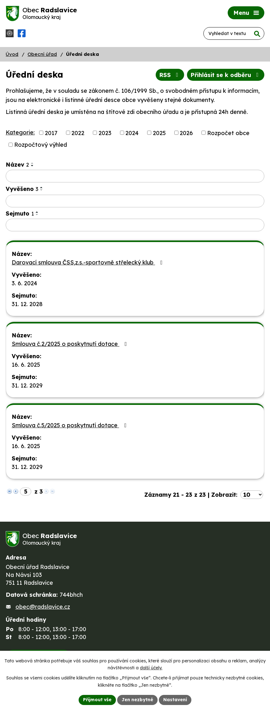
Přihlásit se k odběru (225, 75)
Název (17, 164)
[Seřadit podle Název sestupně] (32, 165)
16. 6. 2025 (26, 364)
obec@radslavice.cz (42, 606)
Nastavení (175, 699)
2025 (159, 132)
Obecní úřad (42, 54)
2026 (186, 132)
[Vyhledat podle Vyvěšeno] (135, 201)
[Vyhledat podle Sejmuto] (135, 225)
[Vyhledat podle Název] (135, 176)
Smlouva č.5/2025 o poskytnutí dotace (70, 425)
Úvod (12, 54)
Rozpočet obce (228, 132)
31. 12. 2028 (27, 304)
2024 (132, 132)
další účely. (151, 668)
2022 (77, 132)
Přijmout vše (97, 699)
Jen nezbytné (137, 699)
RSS (170, 75)
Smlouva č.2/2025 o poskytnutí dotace (70, 343)
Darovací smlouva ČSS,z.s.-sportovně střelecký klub (88, 262)
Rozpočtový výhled (40, 144)
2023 (105, 132)
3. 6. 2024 (24, 283)
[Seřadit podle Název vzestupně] (32, 163)
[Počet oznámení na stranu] (251, 494)
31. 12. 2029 (27, 385)
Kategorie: (20, 132)
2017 (51, 132)
